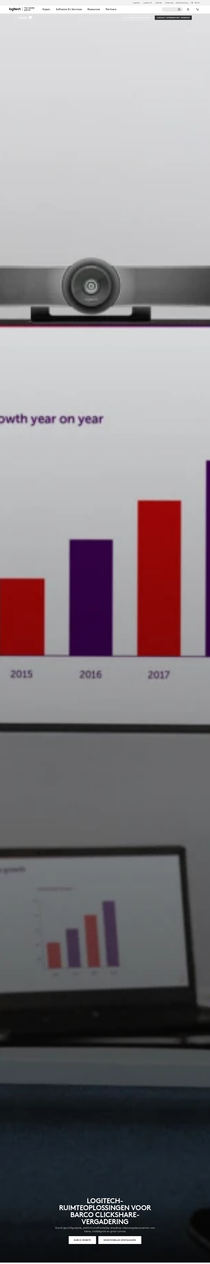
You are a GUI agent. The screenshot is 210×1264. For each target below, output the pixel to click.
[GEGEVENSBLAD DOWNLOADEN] (119, 1240)
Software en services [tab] (69, 9)
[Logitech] (24, 9)
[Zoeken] (172, 9)
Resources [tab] (94, 9)
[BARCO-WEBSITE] (82, 1240)
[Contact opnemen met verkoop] (173, 18)
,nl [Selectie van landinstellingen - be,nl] (197, 3)
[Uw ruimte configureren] (137, 18)
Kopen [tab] (46, 9)
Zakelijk (158, 2)
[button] (25, 17)
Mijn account (188, 9)
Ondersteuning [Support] (182, 3)
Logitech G (147, 2)
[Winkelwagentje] (197, 9)
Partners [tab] (111, 9)
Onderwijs (169, 2)
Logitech (136, 2)
